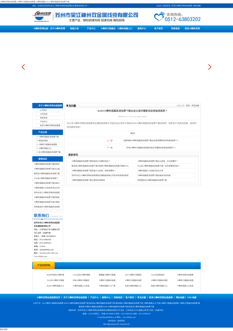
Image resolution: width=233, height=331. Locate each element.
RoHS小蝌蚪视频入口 (55, 286)
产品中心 (91, 28)
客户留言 (158, 28)
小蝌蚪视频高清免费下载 (49, 137)
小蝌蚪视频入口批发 (185, 286)
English (159, 6)
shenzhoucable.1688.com (48, 253)
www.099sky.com (40, 256)
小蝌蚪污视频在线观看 (48, 144)
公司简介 (43, 110)
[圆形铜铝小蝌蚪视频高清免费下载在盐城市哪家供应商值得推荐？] (151, 140)
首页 (188, 105)
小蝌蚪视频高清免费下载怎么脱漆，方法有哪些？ (157, 161)
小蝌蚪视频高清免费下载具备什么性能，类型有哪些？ (94, 171)
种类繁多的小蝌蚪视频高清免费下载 (152, 180)
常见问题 (195, 105)
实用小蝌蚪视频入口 (133, 286)
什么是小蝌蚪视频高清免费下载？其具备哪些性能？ (158, 166)
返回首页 (167, 6)
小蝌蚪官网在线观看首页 (48, 297)
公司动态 (43, 114)
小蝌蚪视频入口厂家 (107, 286)
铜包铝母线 (43, 141)
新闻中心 (141, 28)
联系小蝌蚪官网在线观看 (182, 6)
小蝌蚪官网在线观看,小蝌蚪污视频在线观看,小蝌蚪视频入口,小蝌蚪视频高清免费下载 (34, 2)
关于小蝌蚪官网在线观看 (75, 297)
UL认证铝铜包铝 (157, 275)
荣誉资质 (175, 28)
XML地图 (191, 297)
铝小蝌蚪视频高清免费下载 (50, 152)
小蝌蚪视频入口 (124, 28)
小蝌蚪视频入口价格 (81, 286)
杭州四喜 (121, 321)
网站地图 (197, 6)
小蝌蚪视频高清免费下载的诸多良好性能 (154, 175)
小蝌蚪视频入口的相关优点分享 (47, 188)
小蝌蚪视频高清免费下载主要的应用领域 (88, 180)
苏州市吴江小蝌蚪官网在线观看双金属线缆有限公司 (99, 310)
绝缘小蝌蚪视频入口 (159, 286)
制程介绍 (74, 28)
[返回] (132, 133)
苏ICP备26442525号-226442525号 (116, 324)
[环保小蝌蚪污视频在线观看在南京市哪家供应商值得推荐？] (150, 148)
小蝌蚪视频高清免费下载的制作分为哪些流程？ (91, 161)
